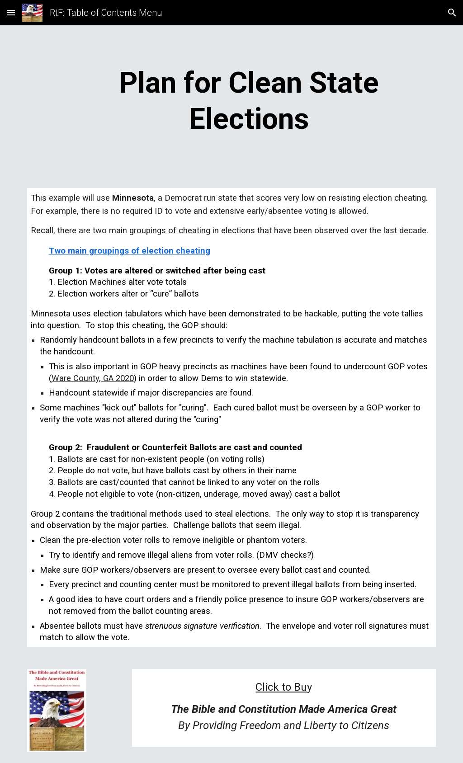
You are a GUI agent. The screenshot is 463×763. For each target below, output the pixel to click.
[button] (11, 12)
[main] (249, 101)
